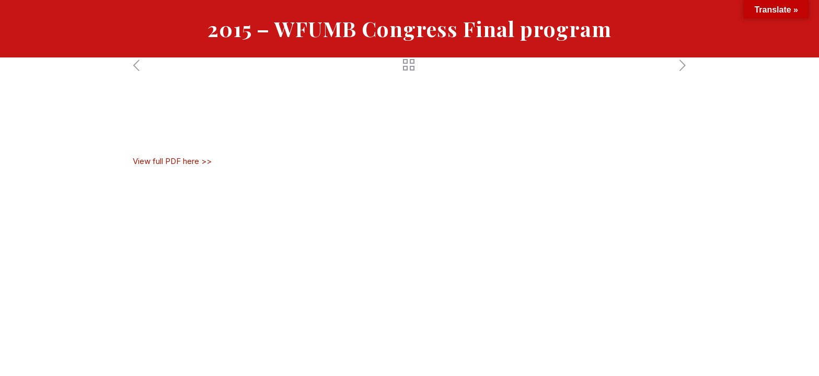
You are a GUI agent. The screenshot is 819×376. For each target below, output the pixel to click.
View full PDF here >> (172, 161)
